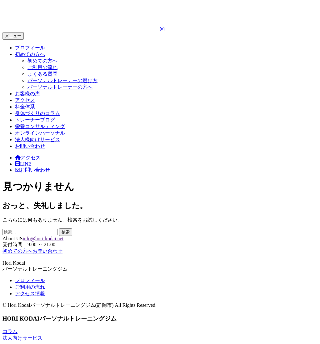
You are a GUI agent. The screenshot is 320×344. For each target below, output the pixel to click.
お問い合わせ (30, 146)
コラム (10, 331)
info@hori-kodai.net (42, 238)
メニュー (13, 35)
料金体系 (25, 106)
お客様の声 (27, 93)
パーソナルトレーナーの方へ (60, 87)
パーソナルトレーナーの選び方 (63, 80)
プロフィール (30, 47)
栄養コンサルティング (40, 126)
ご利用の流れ (43, 67)
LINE (23, 164)
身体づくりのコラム (37, 113)
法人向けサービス (22, 338)
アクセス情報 (30, 293)
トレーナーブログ (35, 119)
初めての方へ (30, 54)
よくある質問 (43, 74)
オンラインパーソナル (40, 133)
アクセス (25, 100)
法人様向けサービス (37, 139)
